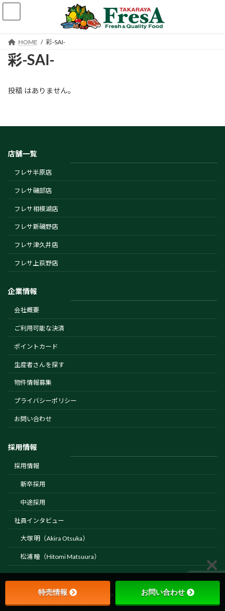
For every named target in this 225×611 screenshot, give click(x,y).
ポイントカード (36, 346)
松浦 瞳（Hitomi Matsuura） (60, 556)
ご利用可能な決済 (39, 328)
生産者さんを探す (39, 365)
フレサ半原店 (33, 172)
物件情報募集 (33, 382)
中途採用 (32, 502)
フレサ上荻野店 (36, 263)
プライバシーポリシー (45, 401)
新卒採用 (32, 484)
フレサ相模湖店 (36, 209)
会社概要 (26, 310)
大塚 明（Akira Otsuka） (54, 538)
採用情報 (26, 466)
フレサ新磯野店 (36, 226)
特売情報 (57, 592)
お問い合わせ (33, 419)
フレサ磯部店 (33, 190)
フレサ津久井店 (36, 245)
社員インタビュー (39, 520)
